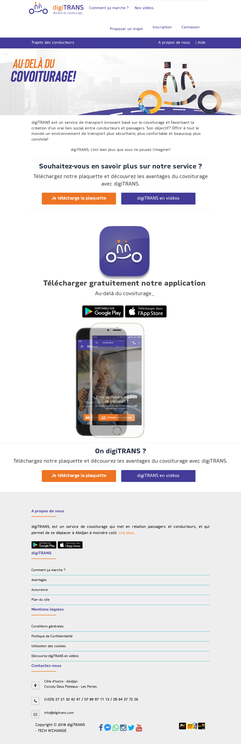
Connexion (191, 27)
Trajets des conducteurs (52, 43)
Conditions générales (47, 626)
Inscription (162, 27)
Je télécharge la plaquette (78, 198)
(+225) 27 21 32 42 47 (62, 700)
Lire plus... (127, 533)
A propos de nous (174, 43)
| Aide (200, 43)
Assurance (39, 590)
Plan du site (40, 599)
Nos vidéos (144, 8)
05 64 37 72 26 (125, 700)
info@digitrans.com (59, 713)
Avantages (39, 580)
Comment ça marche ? (109, 8)
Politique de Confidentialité (51, 636)
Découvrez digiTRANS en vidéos (55, 656)
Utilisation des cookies (48, 646)
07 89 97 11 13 (96, 700)
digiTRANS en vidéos (158, 198)
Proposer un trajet (124, 29)
